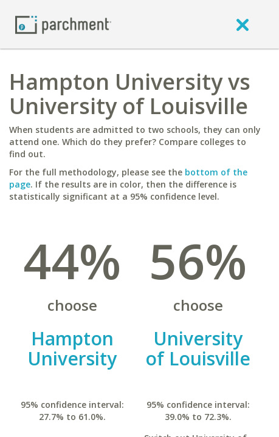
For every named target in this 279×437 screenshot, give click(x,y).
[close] (242, 24)
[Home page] (63, 24)
